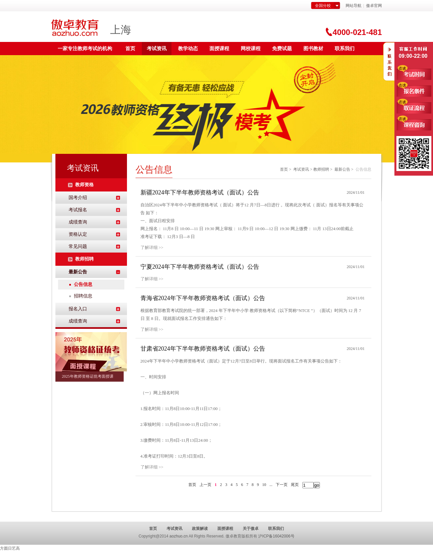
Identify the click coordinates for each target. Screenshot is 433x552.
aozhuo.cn (179, 536)
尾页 (295, 484)
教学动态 (188, 48)
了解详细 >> (152, 247)
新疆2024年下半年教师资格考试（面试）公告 (199, 192)
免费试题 (282, 48)
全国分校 (323, 5)
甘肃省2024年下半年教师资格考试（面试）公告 (202, 348)
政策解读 (200, 529)
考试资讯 (157, 48)
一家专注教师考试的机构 (85, 48)
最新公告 (342, 169)
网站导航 (353, 5)
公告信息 (83, 284)
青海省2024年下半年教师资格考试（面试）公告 (202, 298)
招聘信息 (83, 295)
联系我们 (345, 48)
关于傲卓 (251, 529)
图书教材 (313, 48)
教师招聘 (321, 169)
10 (264, 484)
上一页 (205, 484)
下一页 (282, 484)
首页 (130, 48)
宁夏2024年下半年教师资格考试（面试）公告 (199, 266)
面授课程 (219, 48)
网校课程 (251, 48)
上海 (120, 30)
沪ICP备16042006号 (276, 536)
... (270, 484)
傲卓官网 (374, 5)
